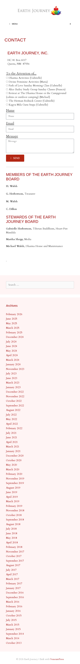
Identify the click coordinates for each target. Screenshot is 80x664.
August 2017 (13, 565)
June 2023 (11, 378)
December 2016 (15, 592)
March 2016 (12, 602)
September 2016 (15, 597)
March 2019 (12, 501)
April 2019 (12, 497)
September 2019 (15, 483)
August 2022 (13, 410)
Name (10, 110)
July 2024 (11, 341)
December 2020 (15, 455)
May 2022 (11, 419)
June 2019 (11, 492)
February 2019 (14, 506)
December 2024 (15, 337)
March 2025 (12, 328)
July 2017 (11, 570)
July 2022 (11, 414)
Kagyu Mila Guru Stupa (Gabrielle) (28, 104)
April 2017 (12, 574)
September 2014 (15, 634)
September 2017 (15, 561)
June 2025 (11, 318)
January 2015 (13, 629)
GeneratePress (57, 659)
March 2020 (12, 469)
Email (10, 123)
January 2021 (13, 451)
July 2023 (11, 373)
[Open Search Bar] (70, 24)
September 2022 (15, 405)
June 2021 (11, 437)
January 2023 (13, 387)
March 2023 (12, 382)
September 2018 (15, 519)
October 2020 (14, 460)
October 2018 (14, 515)
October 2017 (14, 556)
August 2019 (13, 487)
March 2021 (12, 446)
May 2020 (11, 465)
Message (12, 136)
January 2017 (13, 588)
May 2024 (11, 351)
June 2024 (11, 346)
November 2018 (15, 510)
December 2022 (15, 392)
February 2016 (14, 606)
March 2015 (12, 624)
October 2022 (14, 401)
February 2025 (14, 332)
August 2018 (13, 524)
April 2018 (12, 542)
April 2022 (12, 424)
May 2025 (11, 323)
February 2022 (14, 428)
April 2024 (12, 355)
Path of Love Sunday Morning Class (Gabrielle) (35, 85)
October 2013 (14, 643)
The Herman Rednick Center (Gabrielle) (32, 101)
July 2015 (11, 620)
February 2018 (14, 547)
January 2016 (13, 611)
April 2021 (12, 442)
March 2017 (12, 579)
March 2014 (12, 638)
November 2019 (15, 478)
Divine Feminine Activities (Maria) (28, 82)
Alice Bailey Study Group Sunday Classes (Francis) (37, 89)
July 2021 (11, 433)
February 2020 (14, 474)
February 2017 (14, 583)
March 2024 (12, 360)
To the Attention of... (21, 73)
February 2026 (14, 314)
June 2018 (11, 533)
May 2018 (11, 538)
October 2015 (14, 615)
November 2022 (15, 396)
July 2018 (11, 528)
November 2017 (15, 551)
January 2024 (13, 364)
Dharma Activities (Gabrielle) (25, 78)
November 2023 (15, 369)
